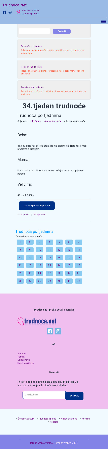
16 (30, 257)
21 (78, 257)
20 (69, 257)
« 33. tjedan (23, 214)
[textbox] (34, 31)
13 (69, 249)
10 (39, 249)
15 (20, 257)
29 (20, 273)
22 (20, 265)
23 (30, 265)
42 (78, 281)
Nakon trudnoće (69, 418)
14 (78, 249)
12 (59, 249)
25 (49, 265)
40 (59, 281)
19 (59, 257)
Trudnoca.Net (14, 5)
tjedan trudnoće (53, 121)
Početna (36, 121)
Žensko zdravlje (26, 418)
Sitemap (21, 353)
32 (49, 273)
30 (30, 273)
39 (49, 281)
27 (69, 265)
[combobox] (34, 31)
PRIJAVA (74, 396)
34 (69, 273)
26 (59, 265)
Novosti (86, 418)
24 (39, 265)
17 (39, 257)
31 (39, 273)
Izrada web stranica (41, 443)
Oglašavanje (23, 360)
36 (20, 281)
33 (59, 273)
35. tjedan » (39, 214)
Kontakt (21, 356)
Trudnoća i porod (47, 418)
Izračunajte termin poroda (37, 205)
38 (39, 281)
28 (78, 265)
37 (30, 281)
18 (49, 257)
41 (69, 281)
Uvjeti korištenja (25, 363)
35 (78, 273)
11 (49, 249)
